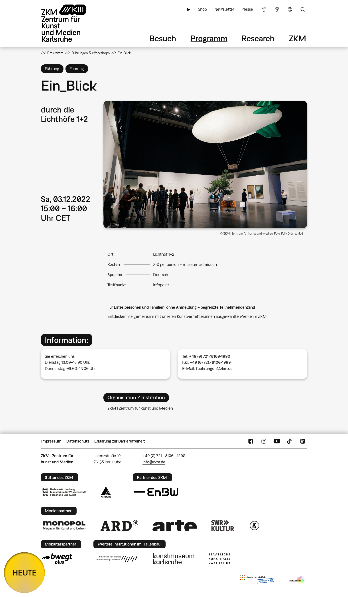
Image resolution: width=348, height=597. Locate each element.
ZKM (297, 38)
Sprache (289, 9)
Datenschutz (77, 441)
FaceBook (250, 441)
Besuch (163, 38)
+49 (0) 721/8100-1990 (209, 356)
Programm (209, 38)
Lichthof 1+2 (163, 254)
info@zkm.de (153, 462)
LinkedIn (302, 441)
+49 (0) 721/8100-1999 (210, 362)
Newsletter (224, 9)
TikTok (289, 441)
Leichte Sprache (263, 9)
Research (258, 38)
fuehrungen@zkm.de (214, 368)
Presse (247, 9)
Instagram (263, 441)
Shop (202, 9)
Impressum (51, 441)
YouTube (276, 441)
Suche (302, 9)
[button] (205, 164)
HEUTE (24, 572)
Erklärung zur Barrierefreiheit (119, 441)
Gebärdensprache (276, 9)
